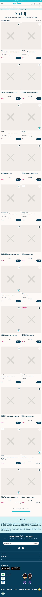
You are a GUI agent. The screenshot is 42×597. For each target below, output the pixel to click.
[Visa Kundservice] (21, 553)
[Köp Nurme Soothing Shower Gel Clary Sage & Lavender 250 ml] (18, 463)
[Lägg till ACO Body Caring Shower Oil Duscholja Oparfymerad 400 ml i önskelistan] (18, 24)
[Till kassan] (40, 4)
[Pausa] (40, 0)
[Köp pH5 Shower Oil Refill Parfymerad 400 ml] (38, 98)
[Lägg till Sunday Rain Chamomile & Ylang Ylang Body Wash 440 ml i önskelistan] (18, 389)
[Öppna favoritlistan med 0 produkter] (37, 4)
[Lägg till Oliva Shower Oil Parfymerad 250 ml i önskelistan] (39, 389)
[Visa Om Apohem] (21, 556)
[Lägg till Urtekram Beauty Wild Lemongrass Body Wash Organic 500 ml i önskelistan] (18, 186)
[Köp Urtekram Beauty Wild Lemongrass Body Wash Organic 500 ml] (18, 220)
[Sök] (40, 7)
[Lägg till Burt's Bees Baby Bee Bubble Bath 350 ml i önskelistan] (39, 348)
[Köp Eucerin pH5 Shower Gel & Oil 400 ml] (18, 179)
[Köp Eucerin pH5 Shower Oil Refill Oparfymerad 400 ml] (18, 139)
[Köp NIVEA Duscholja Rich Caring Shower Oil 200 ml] (38, 179)
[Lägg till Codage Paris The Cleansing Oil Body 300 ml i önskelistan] (39, 308)
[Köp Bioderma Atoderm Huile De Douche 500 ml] (38, 139)
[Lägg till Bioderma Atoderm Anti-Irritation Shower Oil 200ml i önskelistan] (18, 470)
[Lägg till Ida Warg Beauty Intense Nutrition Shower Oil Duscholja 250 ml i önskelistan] (18, 227)
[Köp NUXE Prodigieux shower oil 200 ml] (38, 261)
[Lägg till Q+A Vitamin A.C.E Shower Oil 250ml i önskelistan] (39, 470)
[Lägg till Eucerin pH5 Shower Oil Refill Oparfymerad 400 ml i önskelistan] (18, 105)
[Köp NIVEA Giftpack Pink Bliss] (38, 301)
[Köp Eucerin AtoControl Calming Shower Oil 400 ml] (18, 98)
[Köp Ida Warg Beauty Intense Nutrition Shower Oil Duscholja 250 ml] (18, 261)
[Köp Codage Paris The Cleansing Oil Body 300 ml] (38, 341)
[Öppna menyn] (2, 3)
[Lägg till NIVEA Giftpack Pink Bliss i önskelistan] (39, 267)
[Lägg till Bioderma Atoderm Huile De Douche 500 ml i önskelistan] (39, 105)
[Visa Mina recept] (21, 560)
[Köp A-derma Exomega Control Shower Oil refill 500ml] (18, 341)
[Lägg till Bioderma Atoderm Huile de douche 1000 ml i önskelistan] (39, 429)
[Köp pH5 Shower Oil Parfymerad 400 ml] (38, 58)
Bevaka (38, 463)
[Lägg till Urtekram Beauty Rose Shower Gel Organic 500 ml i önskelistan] (39, 186)
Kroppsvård (12, 9)
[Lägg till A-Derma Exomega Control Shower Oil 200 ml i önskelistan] (18, 267)
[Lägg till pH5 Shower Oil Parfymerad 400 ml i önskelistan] (39, 24)
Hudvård (6, 9)
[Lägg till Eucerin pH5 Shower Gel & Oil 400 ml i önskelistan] (18, 146)
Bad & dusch (18, 9)
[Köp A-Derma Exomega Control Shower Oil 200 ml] (18, 301)
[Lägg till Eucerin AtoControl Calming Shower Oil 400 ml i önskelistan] (18, 64)
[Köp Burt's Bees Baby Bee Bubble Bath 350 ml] (38, 382)
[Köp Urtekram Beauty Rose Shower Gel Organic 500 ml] (38, 220)
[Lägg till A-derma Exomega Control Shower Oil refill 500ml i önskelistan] (18, 308)
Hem (2, 9)
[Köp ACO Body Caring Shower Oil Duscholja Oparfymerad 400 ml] (18, 58)
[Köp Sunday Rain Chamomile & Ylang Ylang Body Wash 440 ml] (18, 423)
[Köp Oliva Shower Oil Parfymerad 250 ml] (38, 423)
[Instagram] (19, 548)
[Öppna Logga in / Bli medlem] (34, 4)
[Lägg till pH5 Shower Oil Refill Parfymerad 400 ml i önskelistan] (39, 64)
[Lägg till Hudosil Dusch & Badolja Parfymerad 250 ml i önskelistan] (18, 348)
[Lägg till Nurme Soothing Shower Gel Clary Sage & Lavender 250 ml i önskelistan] (18, 429)
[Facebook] (23, 548)
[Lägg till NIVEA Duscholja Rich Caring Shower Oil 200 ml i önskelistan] (39, 146)
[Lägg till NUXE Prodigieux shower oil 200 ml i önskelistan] (39, 227)
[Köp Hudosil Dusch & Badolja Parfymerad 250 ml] (18, 382)
